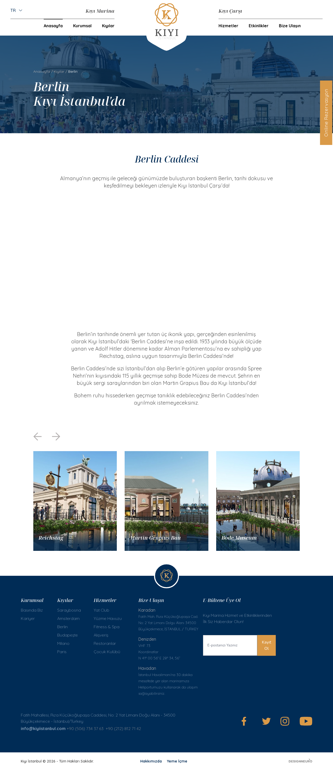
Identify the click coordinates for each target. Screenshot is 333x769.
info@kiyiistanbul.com (43, 728)
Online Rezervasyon (326, 113)
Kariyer (28, 618)
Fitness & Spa (106, 626)
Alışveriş (101, 635)
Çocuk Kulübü (107, 651)
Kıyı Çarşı (230, 11)
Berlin (62, 626)
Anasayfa (53, 25)
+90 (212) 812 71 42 (124, 728)
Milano (63, 643)
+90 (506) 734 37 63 (85, 728)
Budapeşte (67, 635)
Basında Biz (32, 610)
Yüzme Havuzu (108, 618)
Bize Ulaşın (290, 25)
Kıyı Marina (100, 11)
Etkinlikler (258, 25)
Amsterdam (68, 618)
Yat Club (101, 610)
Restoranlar (105, 643)
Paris (62, 651)
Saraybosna (69, 610)
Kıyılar (59, 71)
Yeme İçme (177, 761)
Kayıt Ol (266, 645)
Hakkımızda (151, 761)
